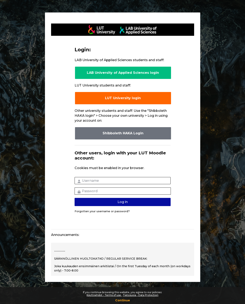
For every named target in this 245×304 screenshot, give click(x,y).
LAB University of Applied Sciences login (123, 73)
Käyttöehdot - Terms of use (104, 295)
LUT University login (123, 98)
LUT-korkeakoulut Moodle (122, 30)
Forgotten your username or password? (102, 211)
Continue (122, 300)
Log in (122, 202)
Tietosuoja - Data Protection (140, 295)
